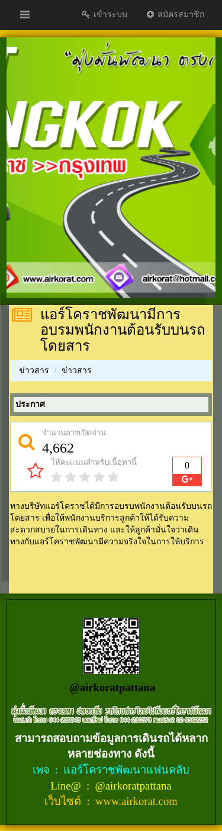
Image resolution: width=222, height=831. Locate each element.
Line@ (66, 785)
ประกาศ (30, 404)
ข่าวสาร (34, 370)
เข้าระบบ (104, 14)
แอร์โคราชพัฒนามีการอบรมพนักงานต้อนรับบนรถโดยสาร (122, 330)
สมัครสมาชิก (175, 14)
